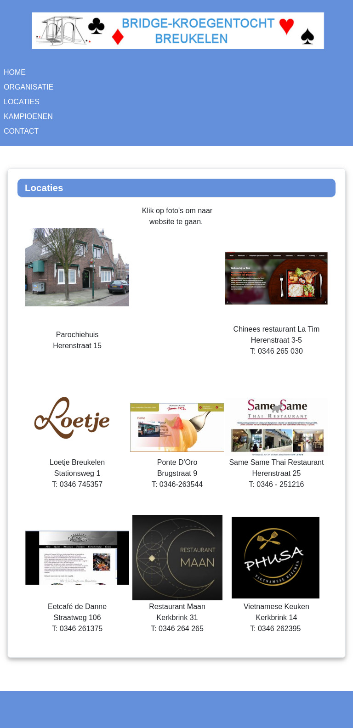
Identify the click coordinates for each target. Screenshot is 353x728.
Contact (21, 131)
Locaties (22, 102)
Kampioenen (28, 116)
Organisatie (28, 87)
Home (15, 72)
